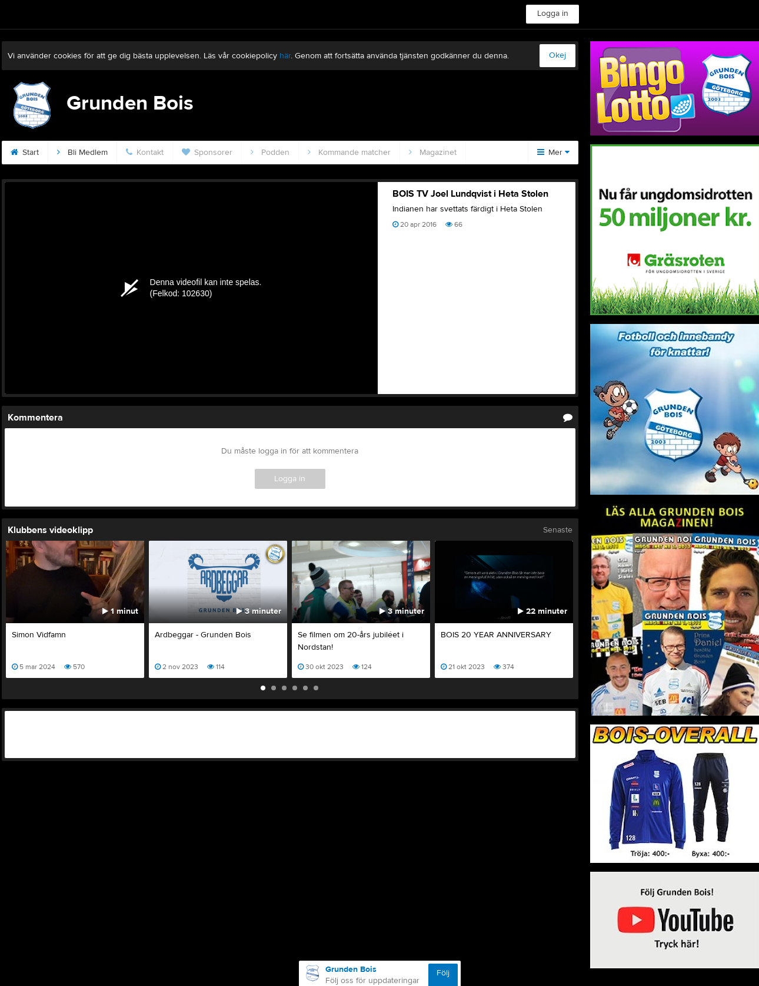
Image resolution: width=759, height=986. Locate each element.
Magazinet (433, 152)
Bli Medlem (82, 152)
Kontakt (145, 152)
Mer (553, 152)
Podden (270, 152)
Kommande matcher (349, 152)
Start (25, 152)
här (285, 56)
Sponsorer (207, 152)
